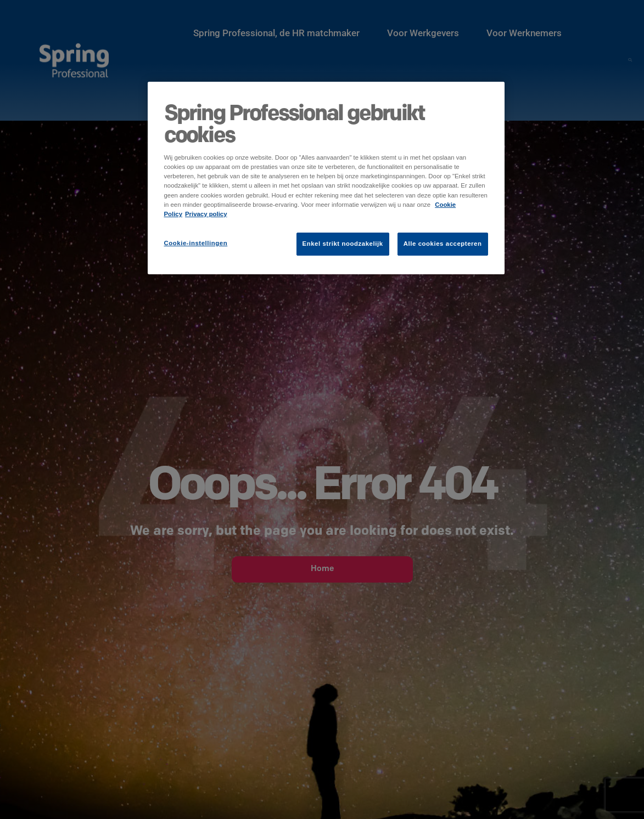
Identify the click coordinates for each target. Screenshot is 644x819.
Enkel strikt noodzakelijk (343, 243)
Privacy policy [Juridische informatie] (206, 214)
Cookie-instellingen (196, 243)
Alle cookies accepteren (443, 243)
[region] (326, 178)
